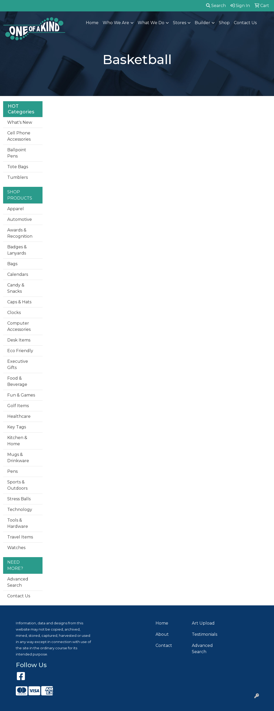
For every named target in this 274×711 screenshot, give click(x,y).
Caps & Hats (19, 301)
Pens (12, 471)
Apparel (15, 208)
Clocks (14, 312)
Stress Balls (19, 498)
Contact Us (245, 22)
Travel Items (20, 537)
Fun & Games (21, 395)
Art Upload (203, 623)
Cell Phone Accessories (19, 136)
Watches (16, 547)
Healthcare (19, 416)
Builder (202, 22)
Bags (12, 263)
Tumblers (17, 177)
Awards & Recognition (19, 233)
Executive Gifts (17, 364)
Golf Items (18, 405)
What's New (19, 122)
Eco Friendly (20, 350)
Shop (224, 22)
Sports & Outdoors (17, 485)
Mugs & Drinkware (18, 457)
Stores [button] (179, 22)
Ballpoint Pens (16, 153)
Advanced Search (17, 582)
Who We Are (116, 22)
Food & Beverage (17, 381)
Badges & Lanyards (17, 250)
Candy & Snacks (15, 288)
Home (92, 22)
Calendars (17, 274)
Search (216, 5)
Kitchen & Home (17, 440)
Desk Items (18, 340)
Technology (19, 509)
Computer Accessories (19, 326)
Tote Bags (17, 166)
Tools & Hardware (17, 523)
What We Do (151, 22)
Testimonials (204, 634)
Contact (164, 645)
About (162, 634)
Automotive (19, 219)
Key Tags (16, 427)
